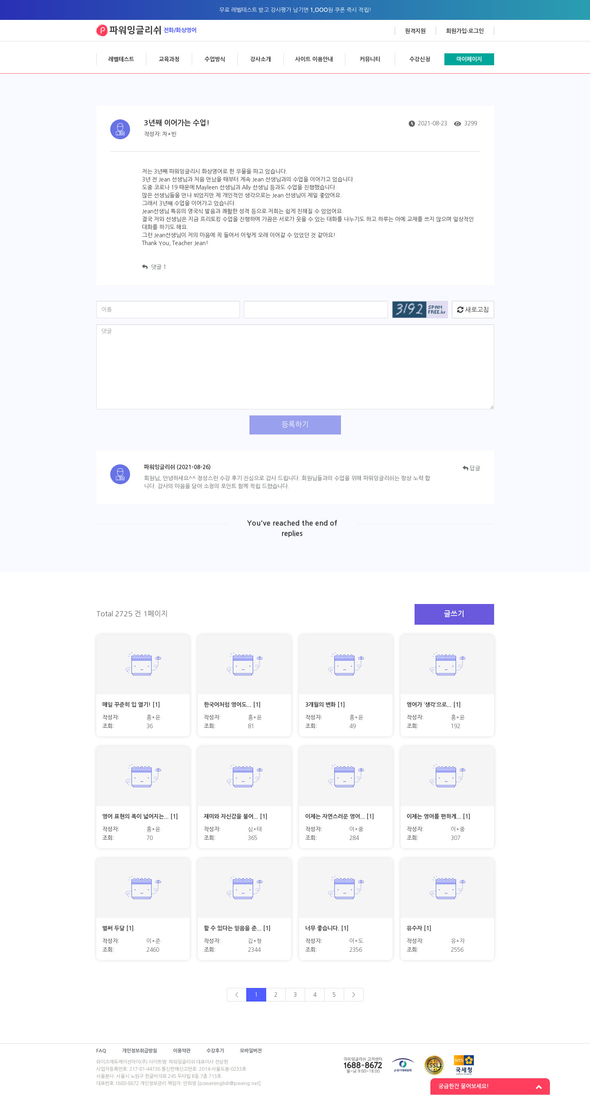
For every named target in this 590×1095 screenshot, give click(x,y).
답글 (471, 468)
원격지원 (415, 31)
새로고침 (473, 309)
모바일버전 (251, 1050)
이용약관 (182, 1050)
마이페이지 (469, 59)
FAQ (101, 1050)
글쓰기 (454, 614)
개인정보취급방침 (139, 1050)
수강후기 (215, 1050)
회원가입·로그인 (465, 31)
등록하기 (295, 424)
